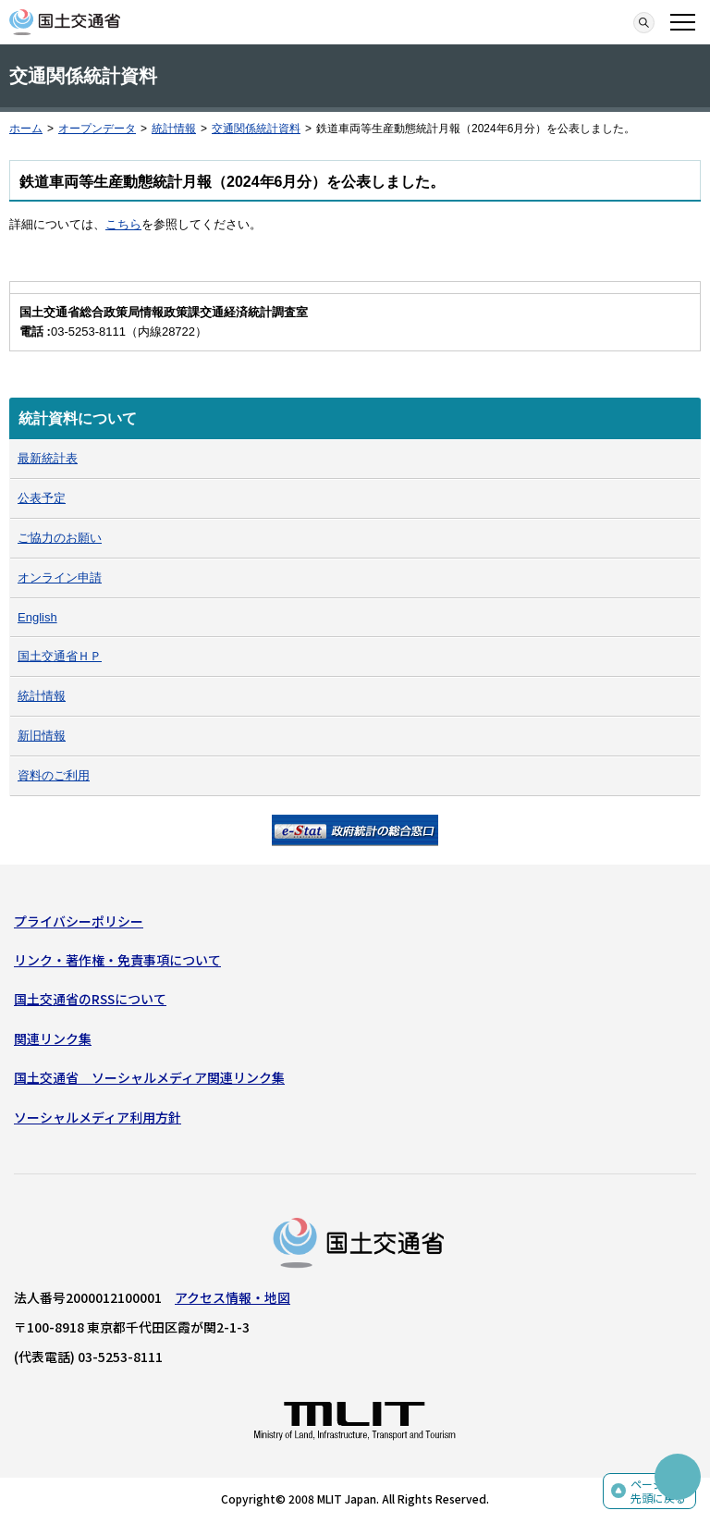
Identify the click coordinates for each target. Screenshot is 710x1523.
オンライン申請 (60, 577)
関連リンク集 (53, 1038)
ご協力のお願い (60, 538)
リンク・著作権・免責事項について (117, 960)
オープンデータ (97, 128)
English (37, 617)
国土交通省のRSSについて (90, 998)
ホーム (26, 128)
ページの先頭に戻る (658, 1491)
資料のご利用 (54, 775)
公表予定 (42, 498)
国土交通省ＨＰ (60, 656)
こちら (123, 224)
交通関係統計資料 (256, 128)
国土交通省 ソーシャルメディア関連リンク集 (149, 1077)
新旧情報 (42, 736)
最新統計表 (48, 458)
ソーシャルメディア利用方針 (97, 1117)
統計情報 (174, 128)
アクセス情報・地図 (232, 1297)
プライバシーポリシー (78, 921)
